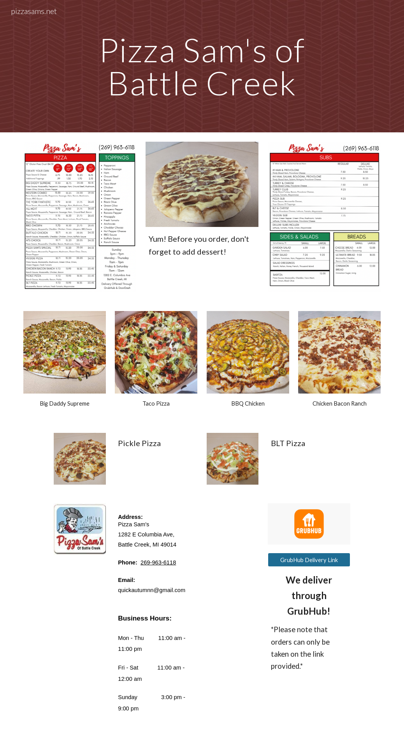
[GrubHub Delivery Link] (309, 560)
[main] (202, 66)
